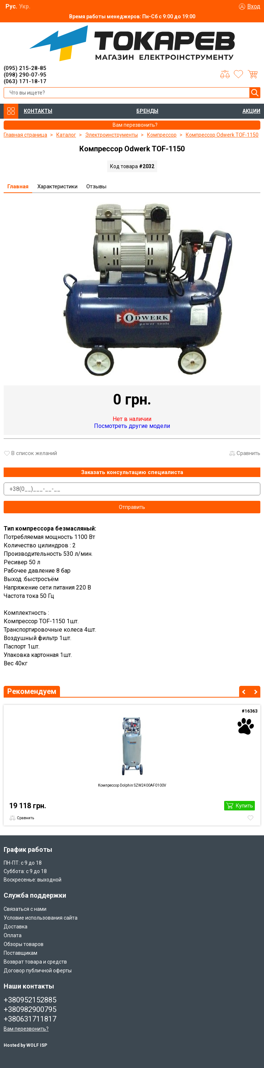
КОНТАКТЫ (38, 111)
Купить (244, 806)
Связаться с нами (25, 909)
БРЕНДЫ (147, 111)
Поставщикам (20, 953)
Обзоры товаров (24, 944)
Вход (253, 6)
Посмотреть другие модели (132, 425)
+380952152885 (30, 999)
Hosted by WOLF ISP (25, 1045)
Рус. (11, 6)
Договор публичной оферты (38, 970)
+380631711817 (30, 1019)
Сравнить (248, 453)
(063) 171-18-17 (25, 81)
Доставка (15, 927)
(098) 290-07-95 (25, 74)
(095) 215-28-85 (25, 68)
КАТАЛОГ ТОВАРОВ (11, 111)
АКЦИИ (251, 111)
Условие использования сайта (41, 918)
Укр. (24, 6)
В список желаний (34, 453)
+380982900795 (30, 1009)
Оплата (13, 935)
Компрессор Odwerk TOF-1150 (222, 135)
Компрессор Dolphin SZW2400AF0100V (132, 785)
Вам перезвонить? (26, 1029)
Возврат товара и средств (35, 962)
